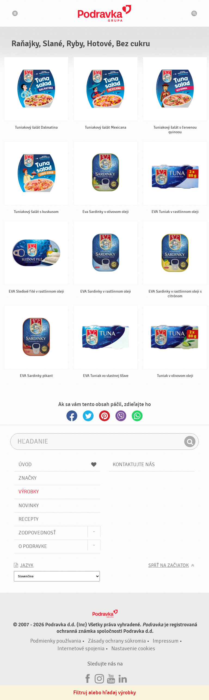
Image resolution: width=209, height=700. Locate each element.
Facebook (71, 415)
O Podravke (33, 546)
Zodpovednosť (37, 533)
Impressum (166, 641)
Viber (120, 415)
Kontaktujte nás (134, 464)
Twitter (88, 415)
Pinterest (104, 415)
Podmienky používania (55, 641)
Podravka (104, 13)
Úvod (57, 464)
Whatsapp (137, 415)
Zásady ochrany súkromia (117, 641)
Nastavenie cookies (133, 648)
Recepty (28, 519)
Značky (27, 478)
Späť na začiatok (168, 565)
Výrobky (29, 492)
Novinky (29, 506)
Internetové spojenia (80, 648)
